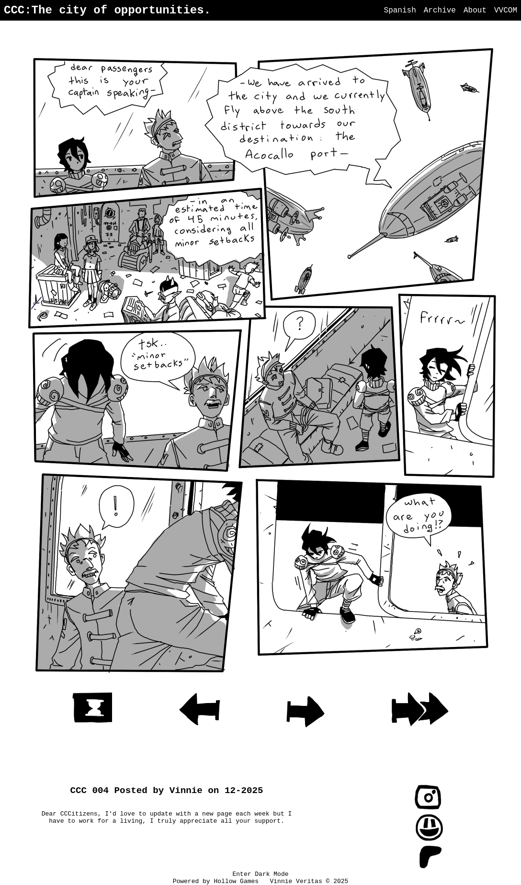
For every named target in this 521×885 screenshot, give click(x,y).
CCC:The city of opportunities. (107, 10)
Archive (440, 10)
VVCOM (505, 10)
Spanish (400, 10)
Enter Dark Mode (260, 874)
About (475, 10)
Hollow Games (238, 881)
